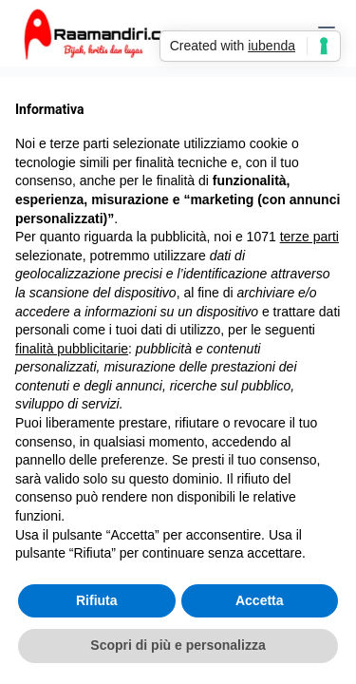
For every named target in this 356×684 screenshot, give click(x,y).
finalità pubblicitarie (71, 348)
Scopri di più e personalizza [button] (177, 645)
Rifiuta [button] (97, 600)
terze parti (309, 236)
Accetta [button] (259, 600)
